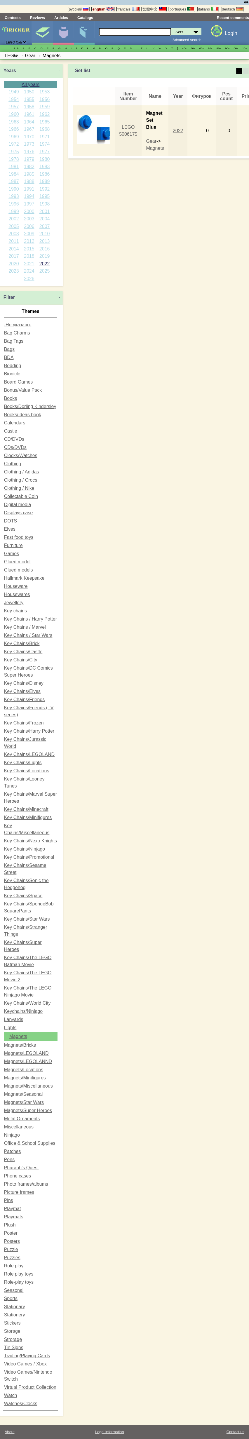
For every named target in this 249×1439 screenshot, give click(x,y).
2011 (13, 241)
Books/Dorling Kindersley (30, 406)
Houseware (16, 586)
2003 (29, 218)
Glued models (18, 569)
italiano (208, 9)
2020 (13, 263)
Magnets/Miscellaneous (28, 1085)
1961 (29, 114)
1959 (44, 106)
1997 (29, 203)
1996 (13, 203)
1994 (29, 196)
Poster (11, 1233)
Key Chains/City (20, 659)
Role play (14, 1265)
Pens (9, 1159)
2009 (29, 233)
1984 (13, 174)
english (103, 9)
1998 (44, 203)
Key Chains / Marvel (25, 627)
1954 (13, 99)
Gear (151, 141)
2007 (44, 226)
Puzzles (12, 1257)
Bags (9, 349)
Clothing (12, 463)
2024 (29, 271)
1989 (44, 181)
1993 (13, 196)
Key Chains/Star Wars (27, 919)
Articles (61, 17)
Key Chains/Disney (23, 683)
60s (201, 48)
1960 (13, 114)
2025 (44, 271)
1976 (29, 151)
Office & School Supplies (29, 1143)
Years (10, 70)
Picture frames (19, 1192)
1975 (13, 151)
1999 (13, 211)
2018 (29, 256)
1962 (44, 114)
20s (16, 56)
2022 (44, 263)
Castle (10, 430)
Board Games (18, 381)
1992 (44, 189)
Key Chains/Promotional (29, 857)
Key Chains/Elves (22, 691)
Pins (8, 1200)
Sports (11, 1298)
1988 (29, 181)
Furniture (13, 545)
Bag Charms (17, 332)
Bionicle (12, 373)
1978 (13, 159)
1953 (44, 91)
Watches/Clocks (20, 1403)
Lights (10, 1027)
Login (231, 33)
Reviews (37, 17)
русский (78, 9)
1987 (13, 181)
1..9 (16, 48)
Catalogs (85, 17)
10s (244, 48)
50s (193, 48)
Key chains (15, 610)
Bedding (12, 365)
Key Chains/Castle (23, 651)
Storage (12, 1331)
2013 (44, 241)
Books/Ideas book (22, 414)
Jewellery (14, 602)
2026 (29, 278)
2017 (13, 256)
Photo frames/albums (26, 1184)
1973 (29, 144)
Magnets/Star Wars (24, 1102)
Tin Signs (13, 1347)
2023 (13, 271)
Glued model (17, 561)
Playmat (12, 1208)
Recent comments (233, 17)
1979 (29, 159)
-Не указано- (18, 324)
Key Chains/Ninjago (24, 848)
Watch (10, 1395)
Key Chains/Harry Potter (29, 731)
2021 (29, 263)
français (127, 9)
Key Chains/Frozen (24, 722)
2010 (44, 233)
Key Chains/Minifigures (28, 817)
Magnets (18, 1036)
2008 (13, 233)
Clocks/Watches (20, 455)
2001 (44, 211)
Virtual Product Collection (30, 1387)
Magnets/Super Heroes (28, 1110)
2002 (13, 218)
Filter (9, 297)
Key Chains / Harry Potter (30, 618)
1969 (13, 136)
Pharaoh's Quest (21, 1167)
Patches (12, 1151)
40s (184, 48)
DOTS (10, 520)
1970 (29, 136)
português (182, 9)
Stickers (12, 1322)
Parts (84, 33)
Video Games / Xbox (25, 1363)
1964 (29, 121)
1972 (13, 144)
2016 (44, 248)
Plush (10, 1224)
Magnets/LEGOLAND (26, 1053)
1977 (44, 151)
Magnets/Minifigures (25, 1077)
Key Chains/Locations (26, 770)
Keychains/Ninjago (23, 1011)
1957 (13, 106)
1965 (44, 121)
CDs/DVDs (15, 447)
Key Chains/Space (23, 895)
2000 (29, 211)
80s (219, 48)
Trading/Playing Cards (27, 1355)
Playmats (13, 1216)
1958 (29, 106)
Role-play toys (19, 1282)
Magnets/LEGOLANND (28, 1061)
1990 (13, 189)
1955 (29, 99)
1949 (13, 91)
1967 (29, 129)
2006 (29, 226)
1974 (44, 144)
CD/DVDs (14, 439)
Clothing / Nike (19, 488)
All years (30, 84)
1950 (29, 91)
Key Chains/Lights (23, 762)
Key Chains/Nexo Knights (30, 840)
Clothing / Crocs (20, 480)
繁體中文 (154, 9)
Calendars (14, 422)
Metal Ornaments (22, 1118)
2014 (13, 248)
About (9, 1432)
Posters (12, 1241)
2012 (29, 241)
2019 (44, 256)
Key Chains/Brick (22, 643)
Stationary (14, 1306)
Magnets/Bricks (20, 1045)
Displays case (18, 512)
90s (227, 48)
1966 (13, 129)
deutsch (232, 9)
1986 (44, 174)
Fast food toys (19, 537)
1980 (44, 159)
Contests (13, 17)
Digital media (17, 504)
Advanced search (187, 40)
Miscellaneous (19, 1126)
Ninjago (12, 1135)
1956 (44, 99)
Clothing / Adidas (21, 471)
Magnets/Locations (23, 1069)
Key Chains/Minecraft (26, 809)
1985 (29, 174)
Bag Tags (13, 341)
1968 (44, 129)
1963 (13, 121)
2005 (13, 226)
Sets (42, 33)
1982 (29, 166)
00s (236, 48)
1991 (29, 189)
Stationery (14, 1314)
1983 (44, 166)
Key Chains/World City (27, 1003)
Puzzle (11, 1249)
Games (11, 553)
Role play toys (19, 1273)
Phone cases (17, 1175)
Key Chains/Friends (24, 699)
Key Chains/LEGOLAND (29, 754)
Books (10, 398)
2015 (29, 248)
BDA (9, 357)
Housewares (17, 594)
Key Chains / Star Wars (28, 635)
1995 (44, 196)
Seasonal (14, 1290)
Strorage (13, 1339)
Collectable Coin (21, 496)
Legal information (109, 1432)
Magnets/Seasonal (23, 1094)
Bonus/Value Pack (23, 390)
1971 (44, 136)
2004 (44, 218)
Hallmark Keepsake (24, 578)
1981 (13, 166)
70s (210, 48)
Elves (9, 529)
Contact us (235, 1432)
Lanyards (13, 1019)
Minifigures (63, 33)
